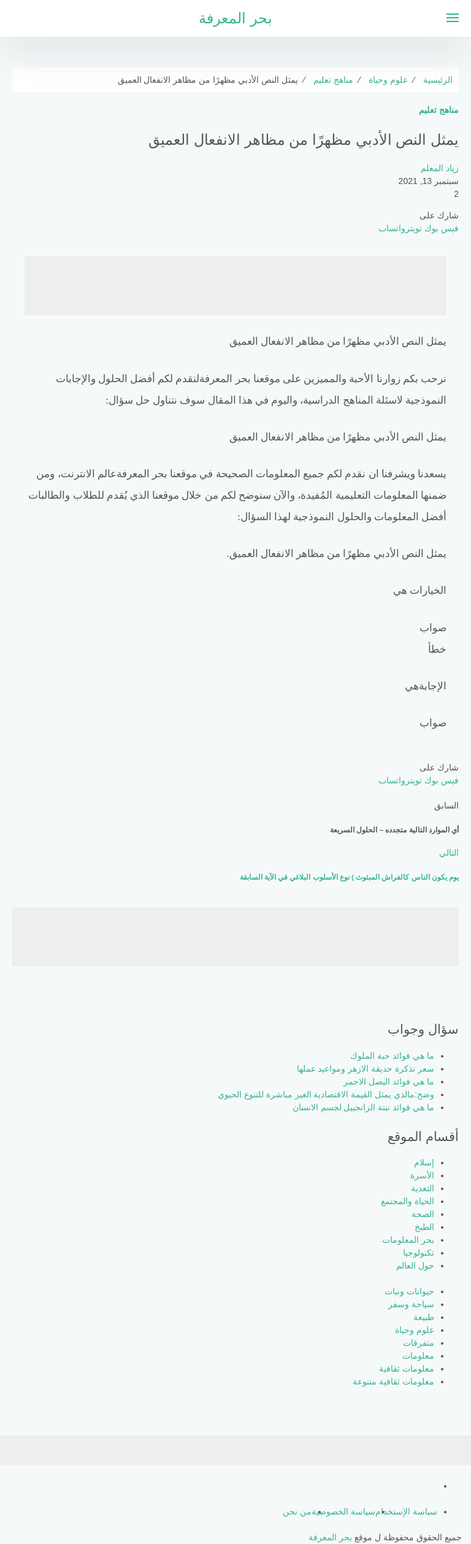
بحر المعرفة (235, 18)
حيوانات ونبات (409, 1291)
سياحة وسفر (411, 1304)
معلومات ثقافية (406, 1368)
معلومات (418, 1356)
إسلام (424, 1162)
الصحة (423, 1214)
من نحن (297, 1511)
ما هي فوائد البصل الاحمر (388, 1081)
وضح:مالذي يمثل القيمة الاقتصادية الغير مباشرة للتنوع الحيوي (326, 1094)
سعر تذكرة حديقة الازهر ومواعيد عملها (365, 1069)
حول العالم (415, 1265)
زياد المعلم (440, 168)
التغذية (422, 1188)
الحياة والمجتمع (407, 1201)
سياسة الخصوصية (343, 1511)
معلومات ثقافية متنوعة (393, 1381)
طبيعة (423, 1317)
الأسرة (422, 1175)
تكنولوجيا (418, 1253)
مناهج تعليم (439, 110)
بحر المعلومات (408, 1240)
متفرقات (418, 1343)
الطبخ (424, 1227)
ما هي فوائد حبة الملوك (392, 1056)
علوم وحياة (414, 1330)
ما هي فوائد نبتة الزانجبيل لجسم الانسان (363, 1107)
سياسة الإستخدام (406, 1511)
